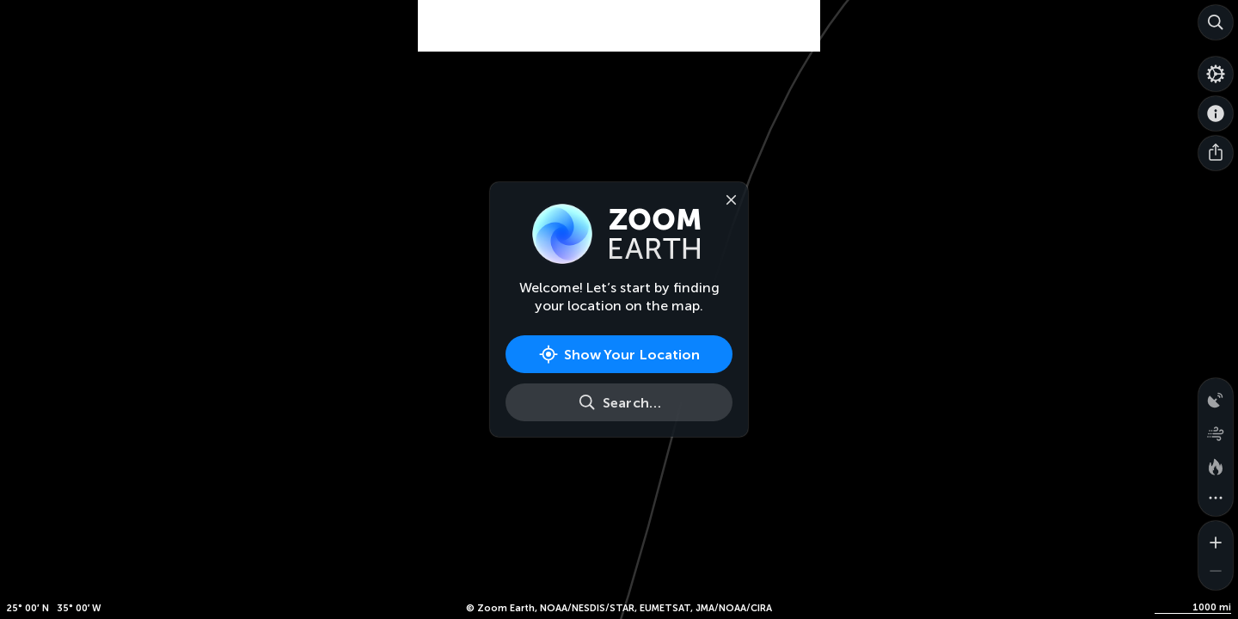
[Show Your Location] (619, 354)
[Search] (1215, 22)
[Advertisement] (619, 43)
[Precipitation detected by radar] (1215, 395)
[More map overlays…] (1215, 498)
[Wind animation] (1215, 430)
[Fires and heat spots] (1215, 464)
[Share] (1215, 153)
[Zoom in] (1215, 538)
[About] (1215, 113)
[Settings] (1215, 74)
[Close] (727, 198)
